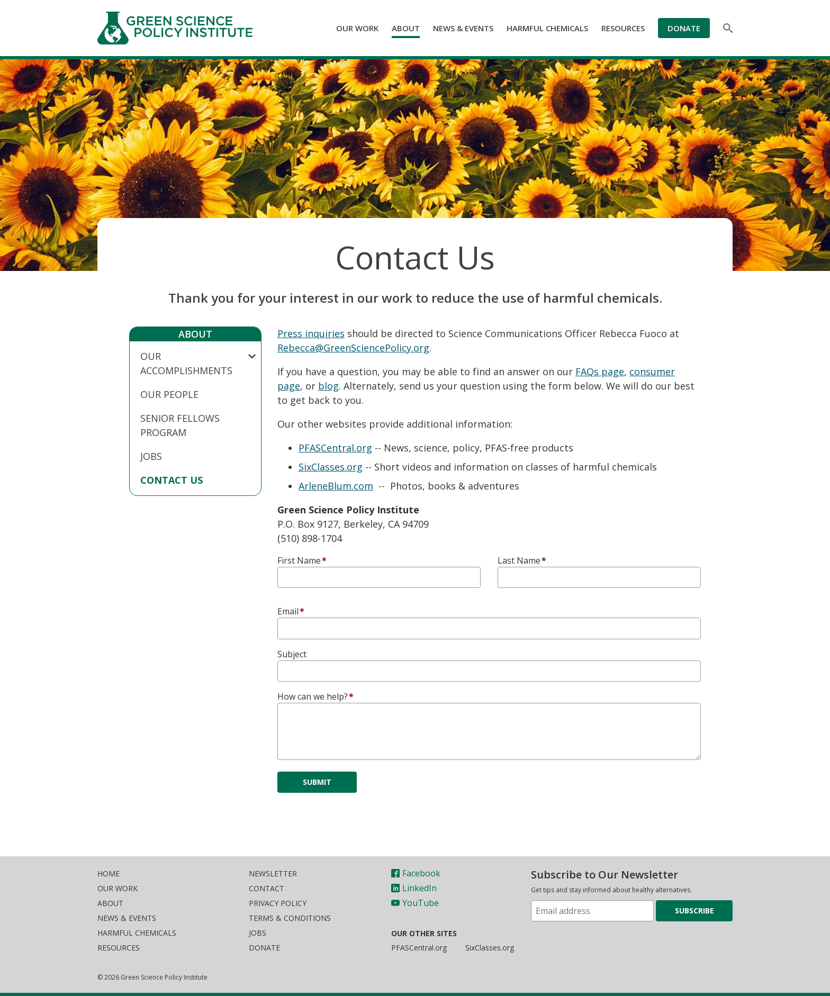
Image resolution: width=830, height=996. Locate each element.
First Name (299, 560)
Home (108, 873)
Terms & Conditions (290, 918)
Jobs (151, 456)
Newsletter (273, 873)
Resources (623, 28)
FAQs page (599, 371)
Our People (169, 394)
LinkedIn (414, 888)
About (406, 28)
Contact (266, 888)
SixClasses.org (331, 466)
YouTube (415, 903)
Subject (291, 654)
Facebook (415, 873)
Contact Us (171, 480)
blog (328, 385)
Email (288, 611)
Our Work (357, 28)
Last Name (519, 560)
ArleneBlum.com (336, 485)
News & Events (463, 28)
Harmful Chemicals (547, 28)
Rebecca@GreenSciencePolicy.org (353, 347)
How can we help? (312, 696)
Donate (683, 28)
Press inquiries (311, 333)
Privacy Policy (277, 903)
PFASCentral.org (335, 447)
